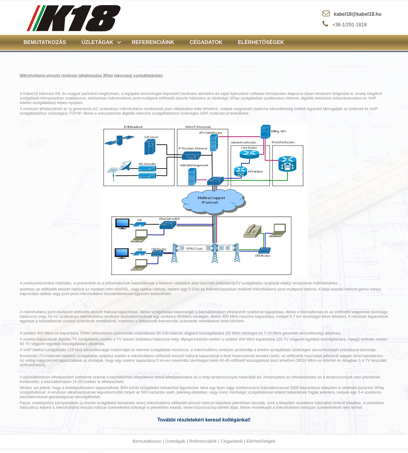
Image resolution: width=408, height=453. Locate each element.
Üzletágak (175, 441)
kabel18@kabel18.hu (358, 14)
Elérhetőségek (260, 441)
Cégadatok (232, 441)
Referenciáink (203, 441)
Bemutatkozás (147, 441)
